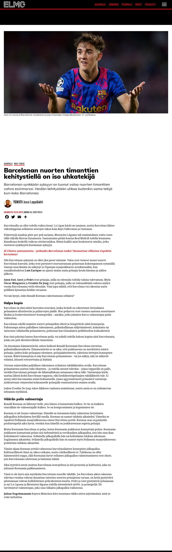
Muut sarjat (19, 163)
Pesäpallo (127, 4)
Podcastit (150, 4)
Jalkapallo (100, 4)
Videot (138, 4)
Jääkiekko (114, 4)
